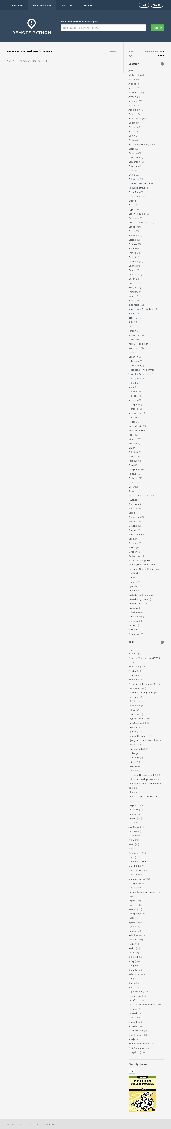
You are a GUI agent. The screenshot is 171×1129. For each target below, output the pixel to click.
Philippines (135, 469)
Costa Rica (134, 192)
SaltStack (134, 957)
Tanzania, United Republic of (144, 569)
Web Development (139, 1043)
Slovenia (133, 525)
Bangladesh (135, 118)
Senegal (133, 508)
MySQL (133, 887)
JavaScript (134, 827)
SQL (131, 987)
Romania (134, 491)
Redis (132, 944)
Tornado (133, 1009)
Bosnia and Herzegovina (142, 144)
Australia (134, 101)
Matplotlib (134, 866)
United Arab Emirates (140, 595)
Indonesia (134, 304)
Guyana (133, 278)
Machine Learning (139, 861)
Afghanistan (135, 75)
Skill (131, 642)
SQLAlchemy (136, 991)
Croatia (133, 200)
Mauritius (134, 391)
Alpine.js (133, 653)
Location (134, 63)
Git (130, 792)
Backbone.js (135, 688)
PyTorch (133, 931)
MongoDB (134, 883)
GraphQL (134, 805)
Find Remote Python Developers (79, 21)
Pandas (133, 909)
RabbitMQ (134, 935)
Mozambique (136, 413)
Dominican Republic (140, 222)
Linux (132, 857)
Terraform (134, 1000)
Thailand (134, 573)
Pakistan (133, 452)
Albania (133, 79)
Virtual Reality (136, 1030)
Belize (132, 131)
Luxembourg (136, 365)
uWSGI (133, 1017)
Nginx (132, 900)
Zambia (133, 629)
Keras (132, 844)
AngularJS (134, 666)
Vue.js (132, 1039)
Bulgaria (133, 153)
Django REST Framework (142, 740)
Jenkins (133, 831)
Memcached (136, 870)
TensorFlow (135, 996)
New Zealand (136, 430)
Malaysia (133, 382)
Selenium (134, 974)
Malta (132, 387)
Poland (133, 473)
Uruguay (134, 608)
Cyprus (133, 209)
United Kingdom (138, 599)
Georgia (133, 257)
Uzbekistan (135, 612)
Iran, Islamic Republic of (142, 309)
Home (10, 1124)
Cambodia (134, 157)
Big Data (134, 697)
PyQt (132, 918)
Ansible (133, 671)
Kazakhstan (135, 335)
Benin (132, 135)
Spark (132, 983)
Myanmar (134, 417)
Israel (132, 317)
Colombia (134, 179)
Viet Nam (134, 621)
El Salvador (135, 235)
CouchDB (134, 714)
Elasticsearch (136, 749)
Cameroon (135, 161)
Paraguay (134, 460)
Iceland (133, 296)
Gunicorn (134, 809)
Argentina (134, 92)
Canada (133, 166)
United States (136, 603)
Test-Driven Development (143, 1004)
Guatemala (135, 274)
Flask (132, 770)
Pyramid (133, 922)
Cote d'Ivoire (136, 196)
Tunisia (133, 577)
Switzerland (135, 556)
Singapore (134, 517)
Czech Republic (137, 213)
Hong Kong (135, 287)
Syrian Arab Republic (140, 560)
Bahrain (133, 114)
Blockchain (135, 705)
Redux (132, 948)
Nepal (132, 421)
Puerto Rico (135, 482)
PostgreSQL (135, 913)
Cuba (132, 205)
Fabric (132, 762)
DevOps (133, 727)
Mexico (133, 395)
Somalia (133, 530)
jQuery (132, 835)
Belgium (134, 127)
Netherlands (136, 426)
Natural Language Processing (145, 892)
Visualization (136, 1035)
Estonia (133, 239)
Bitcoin (133, 701)
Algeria (133, 83)
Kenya (132, 339)
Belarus (133, 122)
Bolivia (132, 140)
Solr (131, 978)
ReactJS (133, 939)
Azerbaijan (135, 109)
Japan (132, 326)
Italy (131, 322)
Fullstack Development (141, 779)
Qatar (132, 486)
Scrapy (132, 965)
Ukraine (133, 590)
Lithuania (134, 361)
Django (133, 731)
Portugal (134, 478)
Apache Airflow (137, 679)
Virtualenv (134, 1026)
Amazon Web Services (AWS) (144, 658)
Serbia (132, 512)
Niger (132, 434)
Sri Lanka (134, 543)
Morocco (134, 408)
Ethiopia (133, 244)
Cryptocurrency (137, 718)
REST (132, 952)
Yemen (133, 625)
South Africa (135, 534)
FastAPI (133, 766)
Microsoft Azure (137, 879)
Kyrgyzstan (135, 348)
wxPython (134, 1052)
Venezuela (134, 616)
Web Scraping (136, 1048)
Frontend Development (142, 775)
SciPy (132, 961)
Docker (133, 744)
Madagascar (135, 378)
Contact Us (49, 1124)
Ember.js (134, 753)
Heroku (133, 818)
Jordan (133, 330)
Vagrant (133, 1022)
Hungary (134, 291)
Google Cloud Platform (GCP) (144, 796)
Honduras (134, 283)
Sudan (132, 547)
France (133, 252)
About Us (33, 1124)
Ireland (133, 313)
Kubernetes (135, 853)
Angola (133, 88)
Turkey (132, 582)
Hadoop (133, 814)
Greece (133, 270)
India (132, 300)
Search (158, 27)
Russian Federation (139, 495)
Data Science (136, 723)
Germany (134, 261)
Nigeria (133, 439)
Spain (132, 538)
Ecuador (133, 226)
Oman (132, 447)
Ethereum (134, 757)
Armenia (133, 96)
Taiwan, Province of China (143, 564)
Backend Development (141, 692)
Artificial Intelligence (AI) (142, 684)
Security (133, 970)
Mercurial (134, 874)
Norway (133, 443)
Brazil (132, 148)
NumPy (133, 905)
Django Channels (138, 736)
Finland (133, 248)
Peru (131, 465)
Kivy (131, 848)
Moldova (133, 400)
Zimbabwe (135, 634)
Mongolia (134, 404)
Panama (133, 456)
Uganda (133, 586)
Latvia (132, 352)
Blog (21, 1124)
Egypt (132, 231)
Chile (132, 170)
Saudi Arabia (136, 504)
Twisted (133, 1013)
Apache (133, 675)
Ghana (132, 265)
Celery (132, 710)
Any (131, 70)
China (132, 174)
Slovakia (133, 521)
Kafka (132, 840)
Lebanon (134, 356)
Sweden (133, 551)
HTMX (132, 822)
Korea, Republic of (139, 343)
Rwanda (133, 499)
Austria (133, 105)
